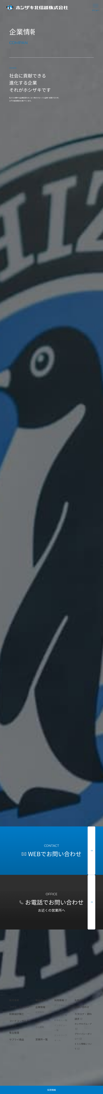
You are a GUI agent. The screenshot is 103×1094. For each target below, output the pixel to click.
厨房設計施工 (16, 1014)
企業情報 (40, 1007)
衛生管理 (14, 1032)
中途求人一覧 (60, 1015)
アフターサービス (19, 1007)
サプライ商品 (16, 1039)
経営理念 (39, 1012)
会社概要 (39, 1027)
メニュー (95, 7)
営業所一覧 (41, 1039)
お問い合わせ (82, 1007)
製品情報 (40, 1000)
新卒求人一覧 (60, 1020)
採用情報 (51, 1089)
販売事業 (14, 1000)
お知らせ (79, 1000)
